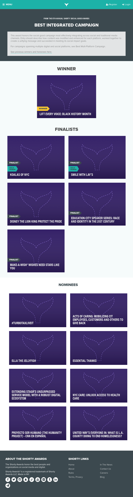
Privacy (79, 477)
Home (71, 464)
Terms (71, 477)
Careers (104, 473)
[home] (66, 4)
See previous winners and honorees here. (31, 52)
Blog (102, 477)
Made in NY (23, 474)
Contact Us (105, 469)
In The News (106, 464)
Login (126, 4)
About (71, 469)
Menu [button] (7, 4)
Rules (71, 473)
